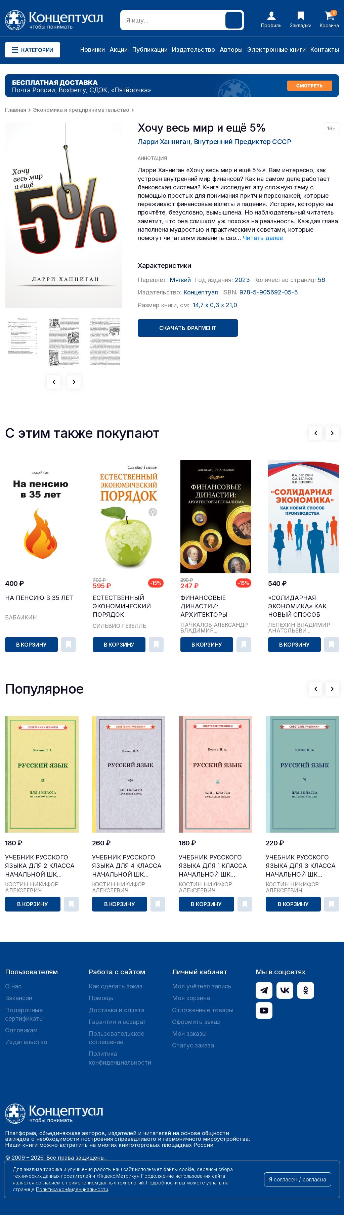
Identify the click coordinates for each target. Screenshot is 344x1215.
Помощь (101, 997)
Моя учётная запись (201, 986)
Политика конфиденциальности (120, 1058)
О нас (13, 986)
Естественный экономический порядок (122, 606)
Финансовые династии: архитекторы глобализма (203, 606)
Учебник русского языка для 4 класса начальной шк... (127, 866)
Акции (119, 49)
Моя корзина (191, 997)
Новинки (92, 49)
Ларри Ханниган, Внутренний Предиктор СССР (214, 142)
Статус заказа (193, 1045)
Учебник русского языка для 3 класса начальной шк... (301, 866)
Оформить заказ (196, 1021)
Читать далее (263, 237)
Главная (15, 109)
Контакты (324, 49)
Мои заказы (189, 1033)
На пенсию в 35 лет (39, 597)
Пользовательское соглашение (116, 1037)
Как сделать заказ (115, 986)
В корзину (31, 644)
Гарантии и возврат (117, 1021)
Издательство (193, 49)
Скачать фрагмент (187, 328)
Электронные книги (276, 49)
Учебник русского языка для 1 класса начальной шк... (213, 866)
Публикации (150, 49)
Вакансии (18, 997)
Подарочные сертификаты (24, 1014)
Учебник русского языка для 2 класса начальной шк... (40, 866)
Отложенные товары (202, 1010)
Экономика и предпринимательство (81, 109)
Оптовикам (21, 1030)
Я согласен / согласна (297, 1179)
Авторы (231, 49)
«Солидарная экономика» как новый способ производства (297, 606)
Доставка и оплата (116, 1010)
